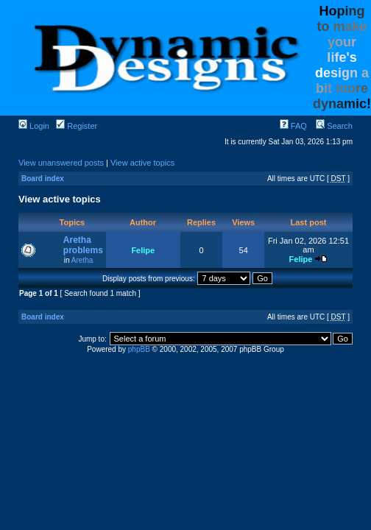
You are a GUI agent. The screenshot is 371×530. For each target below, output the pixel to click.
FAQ (293, 125)
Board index (42, 178)
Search (334, 125)
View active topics (142, 162)
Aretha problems (83, 245)
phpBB (139, 349)
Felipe (143, 250)
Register (76, 125)
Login (33, 125)
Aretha (82, 260)
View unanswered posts (61, 162)
